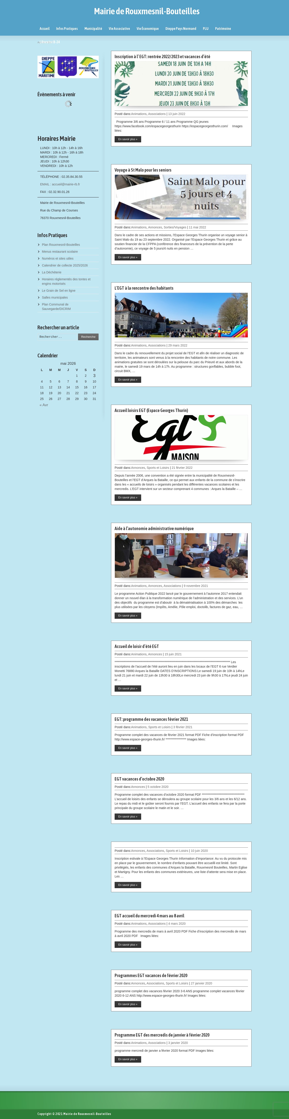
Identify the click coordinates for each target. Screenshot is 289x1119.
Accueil (45, 29)
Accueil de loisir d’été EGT (137, 646)
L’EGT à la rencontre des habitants (144, 288)
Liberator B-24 (50, 42)
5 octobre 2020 (158, 787)
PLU (205, 29)
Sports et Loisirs (158, 467)
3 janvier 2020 (178, 1043)
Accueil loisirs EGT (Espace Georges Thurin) (151, 410)
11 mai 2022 (197, 227)
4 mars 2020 (177, 923)
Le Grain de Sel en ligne (58, 290)
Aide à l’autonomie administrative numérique (154, 528)
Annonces (155, 227)
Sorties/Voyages (175, 227)
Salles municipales (55, 297)
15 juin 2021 (173, 654)
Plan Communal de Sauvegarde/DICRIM (56, 307)
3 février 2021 (182, 727)
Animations (139, 114)
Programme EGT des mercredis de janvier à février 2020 (162, 1034)
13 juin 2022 (176, 114)
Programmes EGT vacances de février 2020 (151, 975)
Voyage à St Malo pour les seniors (143, 169)
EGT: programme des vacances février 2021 (151, 719)
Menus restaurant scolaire (60, 251)
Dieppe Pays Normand (180, 29)
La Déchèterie (51, 272)
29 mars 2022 (177, 345)
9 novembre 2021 (196, 586)
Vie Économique (148, 29)
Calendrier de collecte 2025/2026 (65, 265)
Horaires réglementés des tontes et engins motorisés (66, 281)
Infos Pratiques (67, 29)
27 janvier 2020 (201, 983)
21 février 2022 (182, 467)
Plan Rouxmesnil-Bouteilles (61, 244)
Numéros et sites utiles (58, 258)
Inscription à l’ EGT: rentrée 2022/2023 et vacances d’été (162, 56)
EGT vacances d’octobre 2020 (139, 778)
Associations (157, 114)
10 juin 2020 (199, 851)
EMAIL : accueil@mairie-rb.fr (60, 184)
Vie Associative (119, 29)
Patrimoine (223, 29)
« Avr (42, 405)
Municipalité (93, 29)
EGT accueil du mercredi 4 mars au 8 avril (149, 915)
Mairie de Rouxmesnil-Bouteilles (147, 11)
